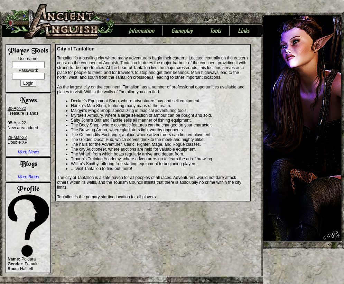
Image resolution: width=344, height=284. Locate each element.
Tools (215, 31)
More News (28, 152)
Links (243, 31)
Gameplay (182, 31)
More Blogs (28, 176)
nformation (141, 31)
